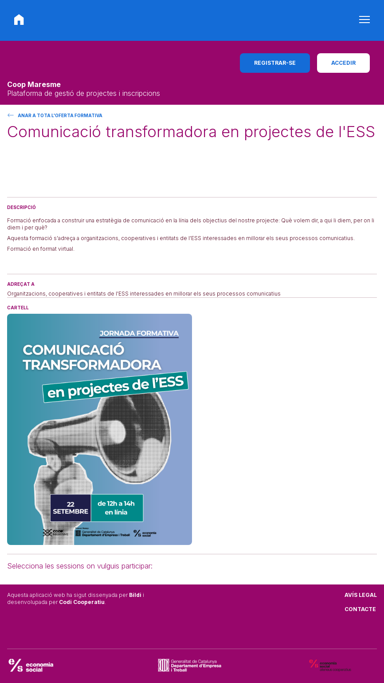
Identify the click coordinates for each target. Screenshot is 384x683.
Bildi (135, 595)
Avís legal (361, 595)
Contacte (360, 609)
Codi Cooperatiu (82, 602)
